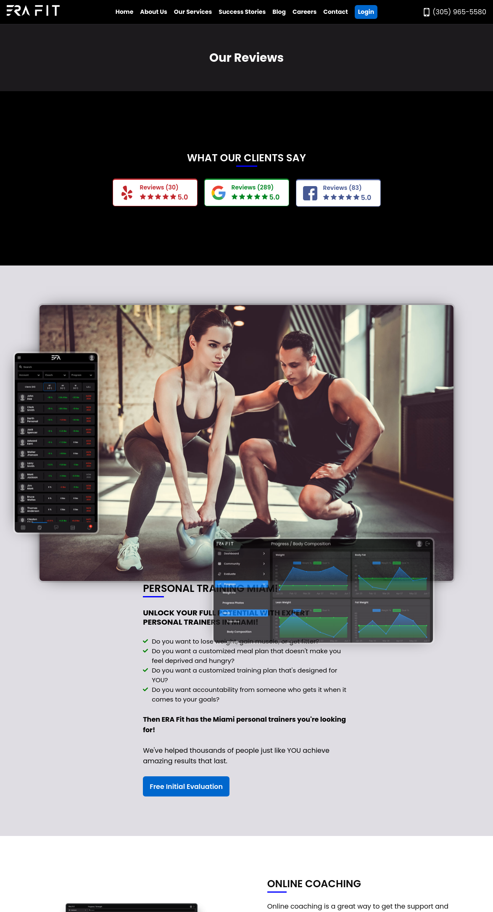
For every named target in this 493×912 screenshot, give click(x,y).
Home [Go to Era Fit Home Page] (125, 12)
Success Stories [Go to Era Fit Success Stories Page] (242, 12)
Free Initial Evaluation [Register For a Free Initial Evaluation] (186, 786)
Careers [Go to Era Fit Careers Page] (304, 12)
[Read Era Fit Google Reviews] (246, 192)
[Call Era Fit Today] (454, 12)
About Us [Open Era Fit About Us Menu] (153, 12)
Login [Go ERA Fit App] (366, 12)
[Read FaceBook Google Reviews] (338, 194)
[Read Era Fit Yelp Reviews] (155, 192)
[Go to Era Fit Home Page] (33, 12)
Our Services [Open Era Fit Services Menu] (193, 12)
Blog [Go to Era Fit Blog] (279, 12)
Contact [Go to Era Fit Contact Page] (335, 12)
